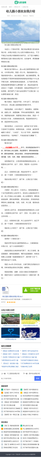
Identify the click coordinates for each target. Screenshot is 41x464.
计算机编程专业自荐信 (30, 399)
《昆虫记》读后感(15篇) (10, 363)
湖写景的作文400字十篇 (10, 360)
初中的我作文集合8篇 (30, 405)
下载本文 (31, 16)
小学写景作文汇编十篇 (29, 357)
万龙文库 (17, 454)
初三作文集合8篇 (9, 405)
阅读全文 (25, 16)
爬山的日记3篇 (28, 425)
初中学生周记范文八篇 (11, 438)
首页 (10, 7)
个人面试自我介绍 (13, 373)
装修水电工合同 (26, 366)
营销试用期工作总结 (11, 447)
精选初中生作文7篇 (10, 396)
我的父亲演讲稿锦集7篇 (31, 444)
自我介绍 (25, 7)
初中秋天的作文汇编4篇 (12, 408)
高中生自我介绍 (34, 373)
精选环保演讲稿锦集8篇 (12, 432)
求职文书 (17, 7)
